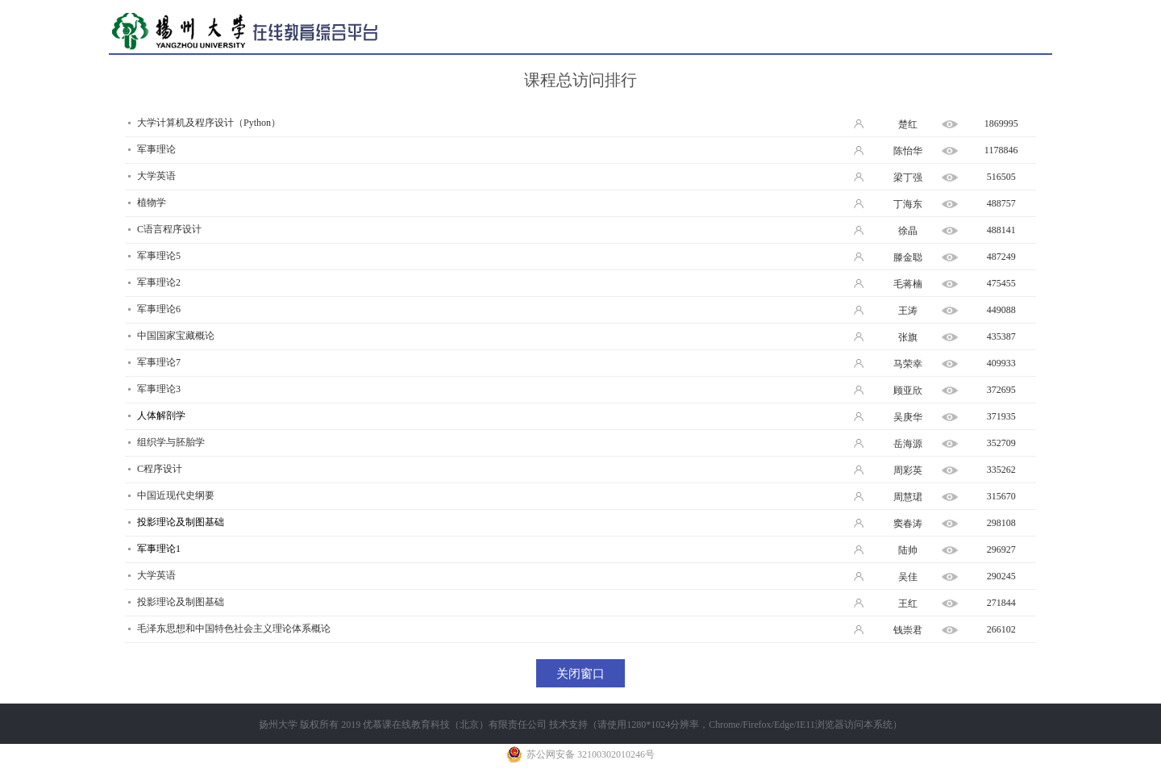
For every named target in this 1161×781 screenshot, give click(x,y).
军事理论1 (159, 548)
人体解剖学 (161, 415)
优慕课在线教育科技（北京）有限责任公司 (455, 724)
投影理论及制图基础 (180, 522)
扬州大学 (278, 724)
